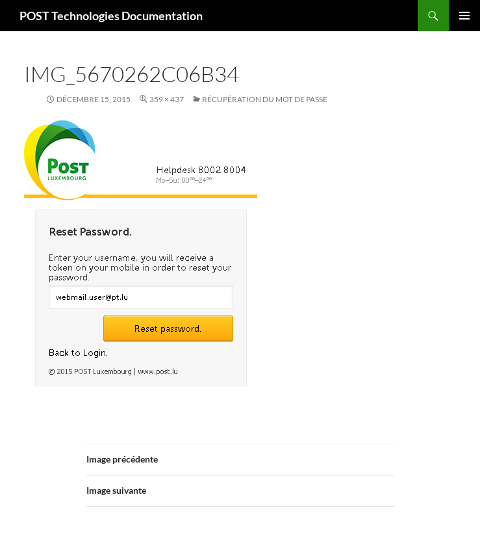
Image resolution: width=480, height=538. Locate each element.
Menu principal (464, 15)
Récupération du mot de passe (264, 99)
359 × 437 (166, 99)
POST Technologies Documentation (111, 15)
